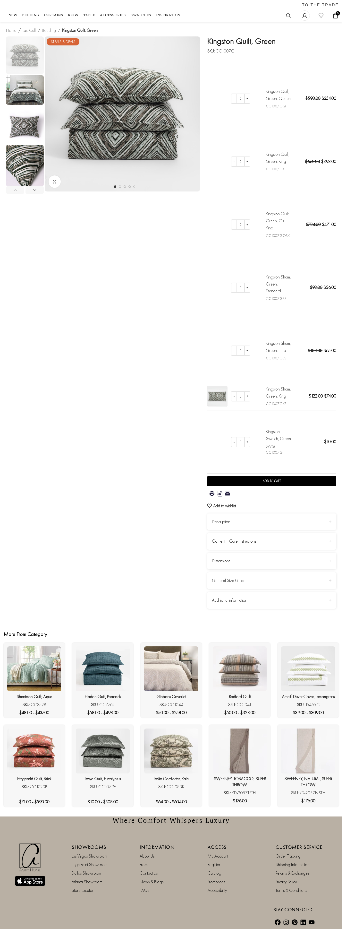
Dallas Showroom (86, 873)
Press (143, 864)
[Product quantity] (240, 99)
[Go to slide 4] (129, 186)
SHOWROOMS (89, 847)
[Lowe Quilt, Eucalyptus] (103, 751)
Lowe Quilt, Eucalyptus (103, 778)
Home (11, 30)
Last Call (29, 30)
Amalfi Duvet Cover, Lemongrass (308, 696)
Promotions (216, 881)
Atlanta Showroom (87, 881)
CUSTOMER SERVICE (299, 847)
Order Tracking (288, 856)
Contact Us (149, 873)
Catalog (214, 873)
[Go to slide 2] (120, 186)
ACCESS (217, 847)
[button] (15, 190)
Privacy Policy (286, 881)
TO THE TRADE (320, 5)
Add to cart (272, 481)
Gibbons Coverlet (171, 696)
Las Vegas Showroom (89, 856)
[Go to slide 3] (125, 186)
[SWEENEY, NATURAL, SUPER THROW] (308, 751)
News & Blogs (151, 881)
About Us (147, 856)
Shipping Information (292, 864)
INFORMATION (157, 847)
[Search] (288, 15)
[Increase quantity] (247, 99)
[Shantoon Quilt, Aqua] (34, 668)
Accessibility (217, 890)
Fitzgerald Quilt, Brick (34, 778)
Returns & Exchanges (292, 873)
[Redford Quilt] (240, 668)
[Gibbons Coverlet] (171, 668)
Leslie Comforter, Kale (171, 778)
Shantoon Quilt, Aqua (34, 696)
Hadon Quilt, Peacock (103, 696)
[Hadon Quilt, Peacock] (103, 668)
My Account (218, 856)
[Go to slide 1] (115, 186)
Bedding (49, 30)
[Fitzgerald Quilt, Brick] (34, 751)
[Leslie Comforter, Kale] (171, 751)
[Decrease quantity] (234, 99)
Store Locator (82, 890)
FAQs (144, 890)
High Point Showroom (89, 864)
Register (214, 864)
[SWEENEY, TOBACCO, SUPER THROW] (240, 751)
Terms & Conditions (291, 890)
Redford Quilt (240, 696)
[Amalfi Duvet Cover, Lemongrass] (308, 668)
